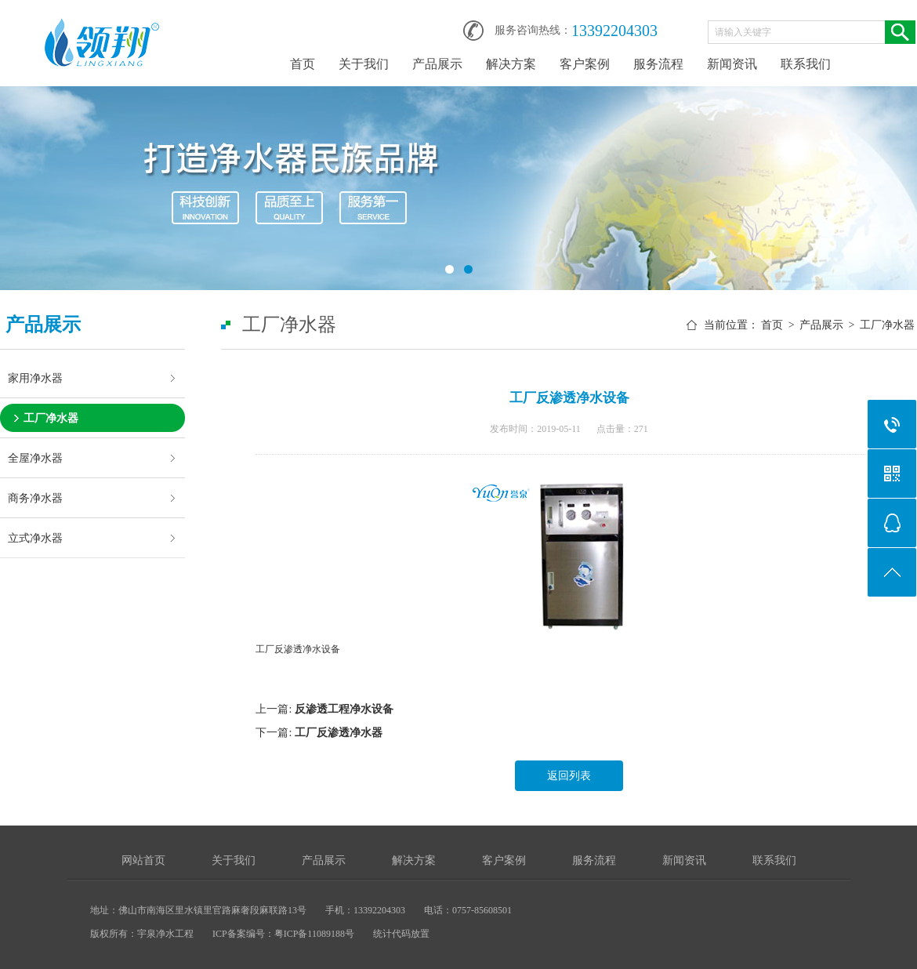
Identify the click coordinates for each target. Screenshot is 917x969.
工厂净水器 (51, 418)
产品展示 (437, 64)
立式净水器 (35, 538)
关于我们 (364, 64)
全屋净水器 (35, 458)
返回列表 (569, 776)
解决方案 (511, 64)
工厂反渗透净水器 (338, 733)
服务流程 (658, 64)
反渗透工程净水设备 (344, 709)
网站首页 (143, 860)
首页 (302, 64)
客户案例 (585, 64)
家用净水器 (35, 378)
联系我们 (806, 64)
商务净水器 (35, 498)
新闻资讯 (732, 64)
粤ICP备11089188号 (314, 933)
